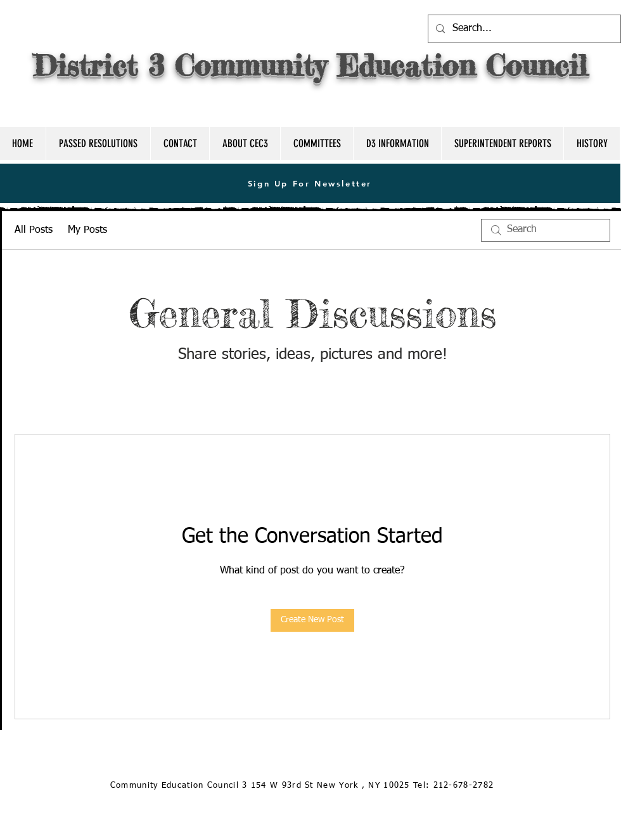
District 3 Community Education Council (310, 65)
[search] (545, 230)
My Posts (87, 230)
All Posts (34, 230)
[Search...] (523, 28)
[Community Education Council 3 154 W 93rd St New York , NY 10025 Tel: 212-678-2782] (303, 786)
